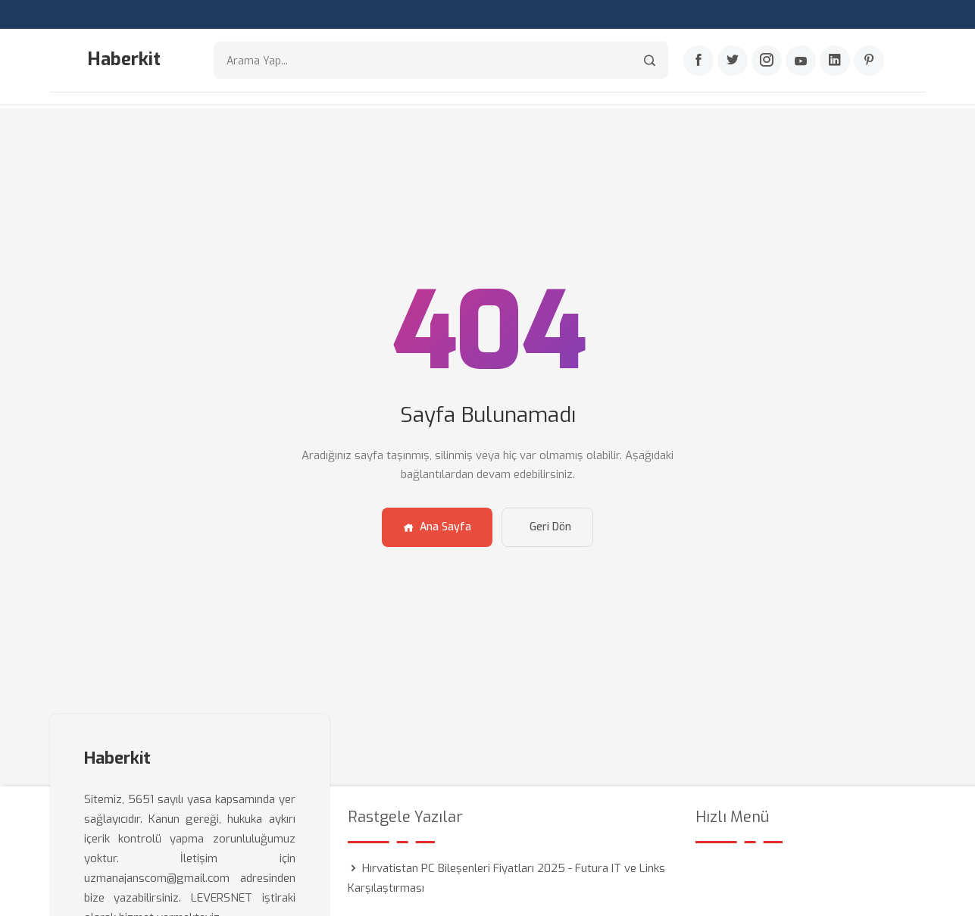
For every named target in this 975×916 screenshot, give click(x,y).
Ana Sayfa (437, 525)
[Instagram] (767, 61)
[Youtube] (801, 61)
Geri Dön (550, 525)
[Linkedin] (835, 61)
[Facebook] (698, 61)
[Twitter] (732, 61)
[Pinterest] (869, 61)
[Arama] (650, 61)
